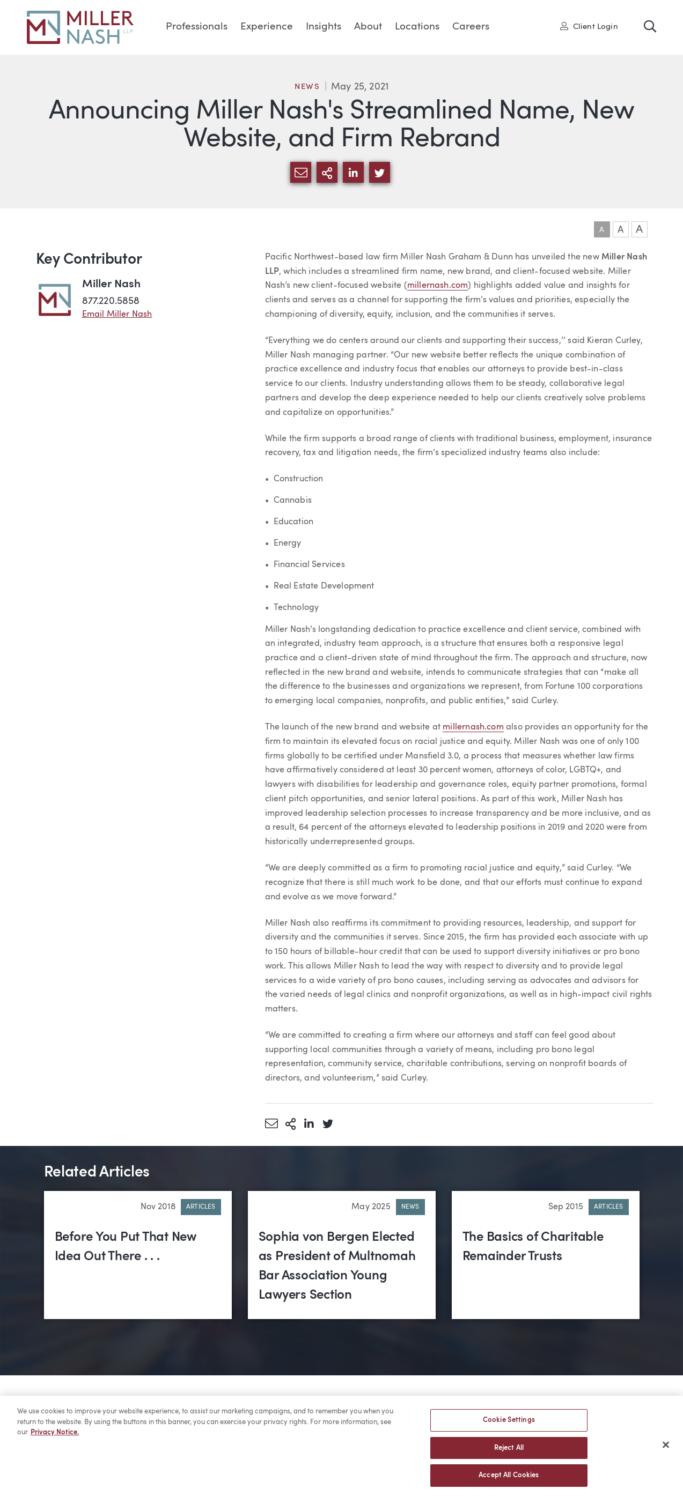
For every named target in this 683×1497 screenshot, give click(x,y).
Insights (323, 27)
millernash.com (437, 285)
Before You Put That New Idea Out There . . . (125, 1247)
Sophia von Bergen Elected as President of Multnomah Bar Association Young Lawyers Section (337, 1266)
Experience (266, 27)
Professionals (196, 27)
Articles (200, 1207)
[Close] (666, 1449)
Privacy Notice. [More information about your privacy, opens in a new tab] (55, 1436)
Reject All (509, 1452)
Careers (470, 27)
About (368, 27)
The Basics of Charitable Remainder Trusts (533, 1247)
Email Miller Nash (117, 314)
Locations (417, 27)
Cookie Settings (509, 1424)
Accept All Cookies (509, 1480)
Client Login (589, 26)
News (307, 87)
